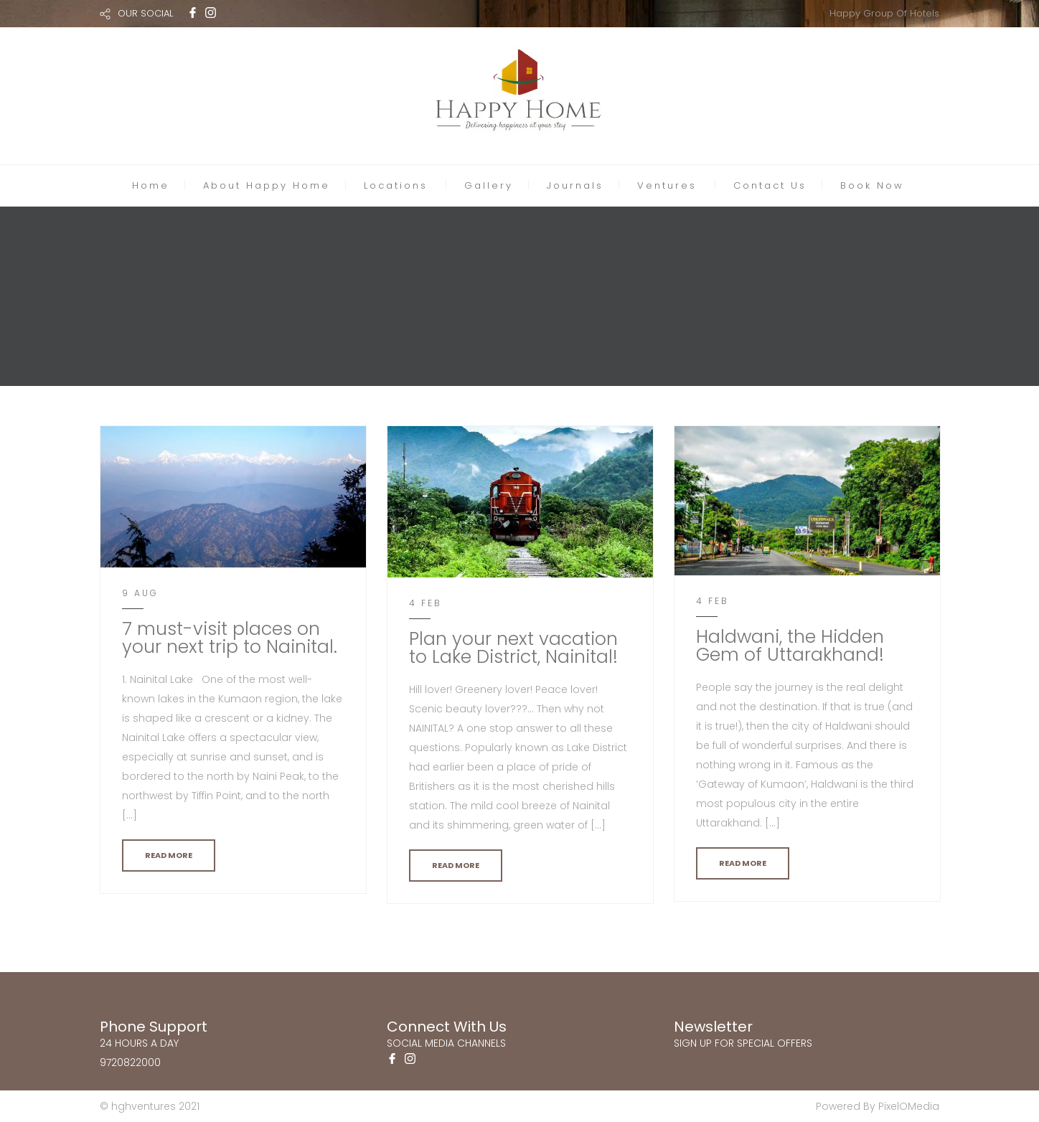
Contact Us (770, 185)
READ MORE (168, 855)
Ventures (667, 185)
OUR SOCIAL (145, 13)
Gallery (488, 185)
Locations (396, 185)
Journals (575, 185)
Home (150, 185)
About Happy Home (266, 185)
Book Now (872, 185)
